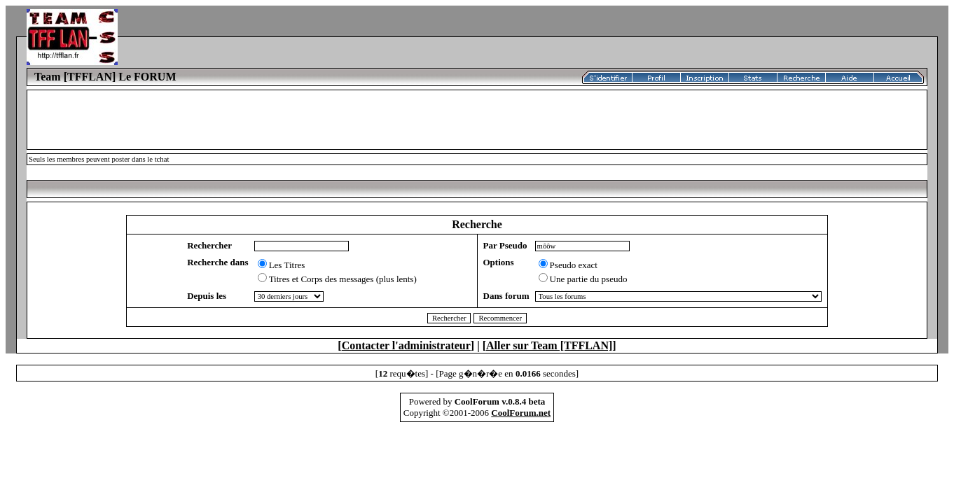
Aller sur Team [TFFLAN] (549, 345)
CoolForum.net (521, 412)
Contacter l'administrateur (406, 345)
